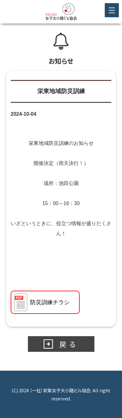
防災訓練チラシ (50, 302)
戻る (69, 344)
